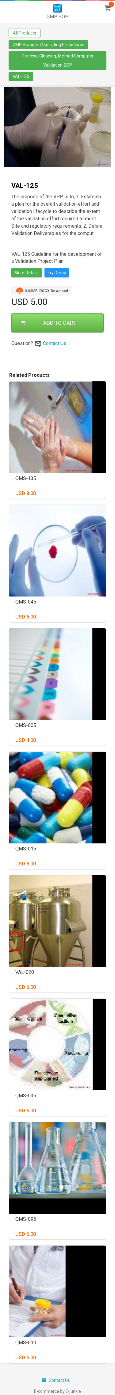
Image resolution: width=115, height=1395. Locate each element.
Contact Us (54, 343)
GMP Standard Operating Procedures (48, 44)
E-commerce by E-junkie (57, 1391)
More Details (26, 272)
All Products (24, 33)
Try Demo (57, 272)
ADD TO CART (48, 323)
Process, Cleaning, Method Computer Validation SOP (58, 60)
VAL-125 (21, 76)
